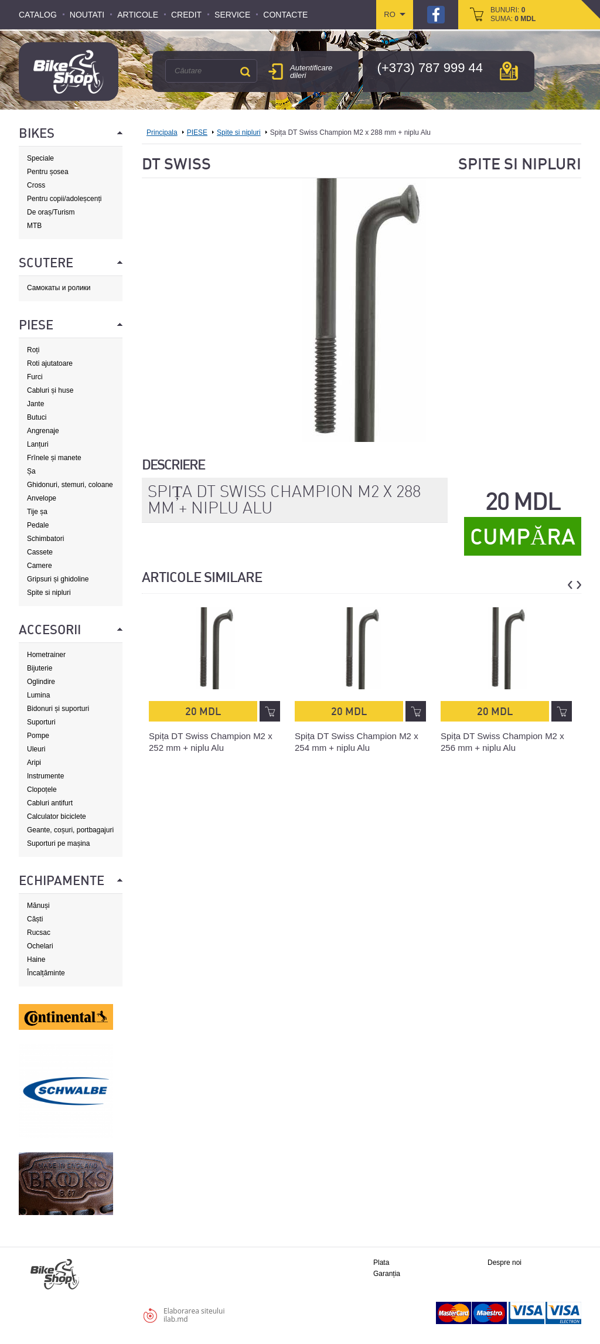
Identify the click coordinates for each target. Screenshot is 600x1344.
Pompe (38, 735)
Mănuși (38, 905)
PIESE (197, 132)
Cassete (40, 552)
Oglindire (41, 682)
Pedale (38, 525)
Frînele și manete (54, 458)
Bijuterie (39, 668)
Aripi (34, 762)
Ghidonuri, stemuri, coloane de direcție (70, 485)
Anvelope (41, 498)
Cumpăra (522, 537)
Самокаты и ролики (59, 288)
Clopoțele (42, 789)
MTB (34, 226)
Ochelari (40, 946)
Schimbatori (45, 539)
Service (232, 14)
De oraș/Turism (51, 212)
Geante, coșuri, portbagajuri (70, 830)
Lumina (38, 695)
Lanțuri (38, 444)
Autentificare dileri (311, 71)
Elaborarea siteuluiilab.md (193, 1315)
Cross (36, 185)
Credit (186, 14)
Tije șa (37, 512)
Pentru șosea (48, 172)
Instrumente (45, 776)
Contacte (285, 14)
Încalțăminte (46, 973)
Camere (39, 566)
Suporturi (41, 722)
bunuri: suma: (513, 14)
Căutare (245, 71)
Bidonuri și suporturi (58, 709)
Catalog (38, 14)
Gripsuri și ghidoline (57, 579)
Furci (35, 377)
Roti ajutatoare (50, 363)
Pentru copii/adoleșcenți (64, 199)
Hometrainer (46, 655)
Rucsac (38, 932)
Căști (35, 919)
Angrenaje (43, 431)
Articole (137, 14)
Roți (33, 350)
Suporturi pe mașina (58, 843)
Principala (162, 132)
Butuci (36, 417)
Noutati (87, 14)
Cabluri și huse (50, 390)
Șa (31, 471)
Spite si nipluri (49, 592)
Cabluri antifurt (50, 803)
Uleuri (36, 749)
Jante (35, 404)
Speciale (40, 158)
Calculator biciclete (56, 816)
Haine (36, 959)
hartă (509, 71)
